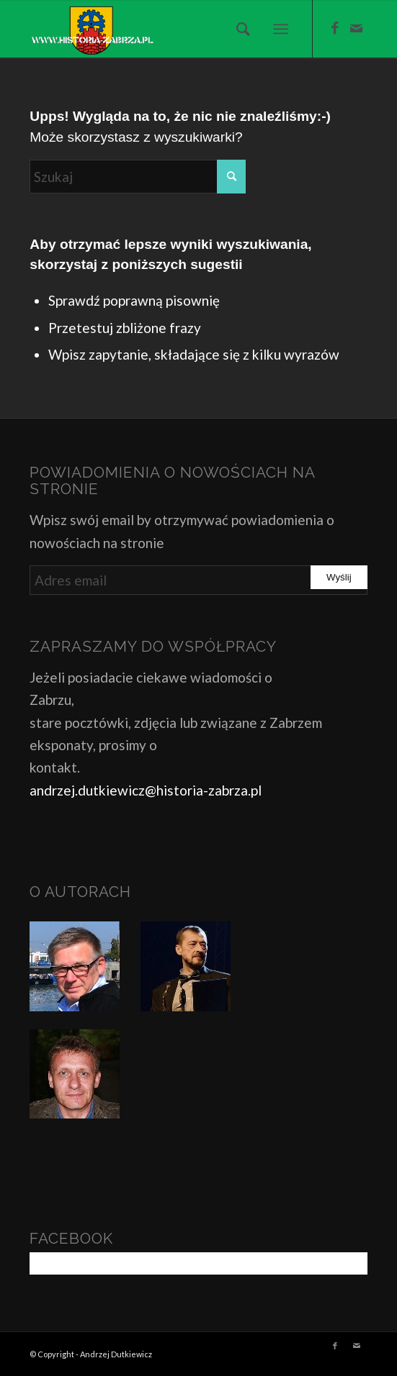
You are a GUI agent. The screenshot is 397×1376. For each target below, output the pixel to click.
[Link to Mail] (356, 28)
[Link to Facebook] (335, 28)
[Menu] (280, 29)
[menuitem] (238, 29)
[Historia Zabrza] (165, 29)
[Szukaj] (238, 29)
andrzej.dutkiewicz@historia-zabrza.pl (146, 790)
